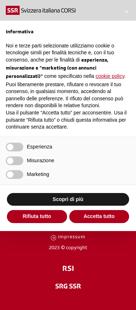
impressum (72, 237)
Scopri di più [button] (68, 199)
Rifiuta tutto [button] (36, 216)
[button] (126, 11)
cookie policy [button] (110, 76)
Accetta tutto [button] (99, 216)
